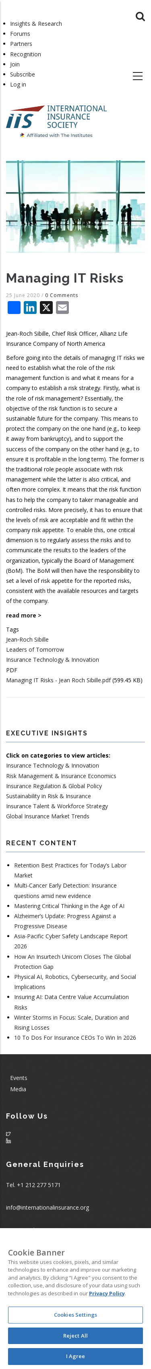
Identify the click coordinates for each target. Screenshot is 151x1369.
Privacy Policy (107, 1293)
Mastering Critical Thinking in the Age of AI (69, 906)
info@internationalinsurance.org (47, 1207)
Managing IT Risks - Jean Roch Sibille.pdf (58, 680)
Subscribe (22, 74)
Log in (18, 84)
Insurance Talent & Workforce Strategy (57, 806)
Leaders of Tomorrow (35, 649)
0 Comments (61, 295)
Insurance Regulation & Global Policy (54, 786)
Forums (20, 33)
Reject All (75, 1335)
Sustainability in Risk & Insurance (48, 796)
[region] (75, 1298)
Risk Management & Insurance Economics (61, 776)
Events (18, 1078)
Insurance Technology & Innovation (52, 659)
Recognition (25, 54)
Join (15, 64)
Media (18, 1089)
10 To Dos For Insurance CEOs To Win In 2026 (75, 1037)
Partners (21, 43)
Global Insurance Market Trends (47, 816)
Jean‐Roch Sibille (27, 639)
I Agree (75, 1356)
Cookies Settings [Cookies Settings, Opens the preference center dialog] (75, 1314)
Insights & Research (36, 23)
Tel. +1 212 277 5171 (33, 1185)
